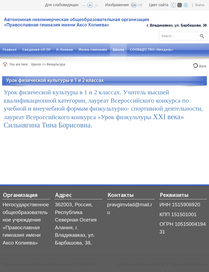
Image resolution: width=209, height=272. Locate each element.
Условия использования (189, 264)
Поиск (201, 35)
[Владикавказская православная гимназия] (104, 23)
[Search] (183, 36)
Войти (199, 5)
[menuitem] (10, 50)
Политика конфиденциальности (140, 264)
